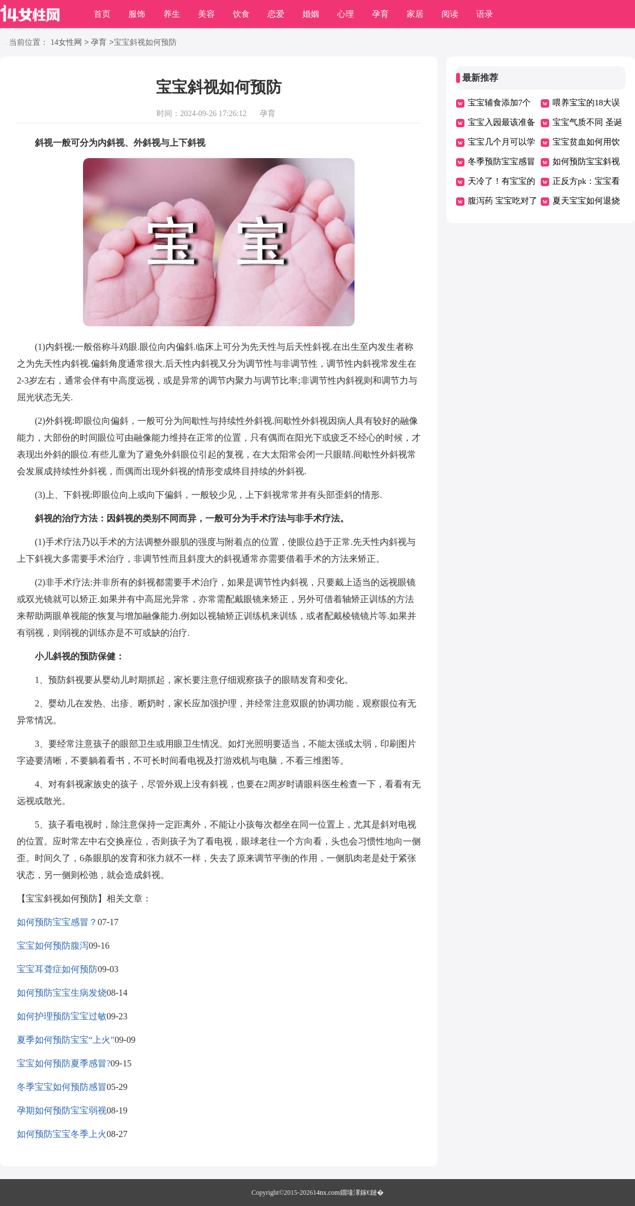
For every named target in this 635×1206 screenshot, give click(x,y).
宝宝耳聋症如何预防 (57, 969)
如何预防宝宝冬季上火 (62, 1134)
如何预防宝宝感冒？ (57, 922)
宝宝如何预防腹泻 (53, 945)
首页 (102, 14)
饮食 (241, 14)
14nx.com (326, 1192)
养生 (171, 14)
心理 (345, 14)
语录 (484, 14)
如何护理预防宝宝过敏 (62, 1016)
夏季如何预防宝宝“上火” (65, 1040)
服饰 (136, 14)
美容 (206, 14)
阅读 (449, 14)
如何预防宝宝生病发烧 (62, 992)
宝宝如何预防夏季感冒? (64, 1063)
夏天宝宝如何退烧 (586, 200)
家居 (415, 14)
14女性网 (66, 43)
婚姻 (310, 14)
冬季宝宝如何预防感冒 (62, 1087)
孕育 (380, 14)
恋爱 (276, 14)
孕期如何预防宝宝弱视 (62, 1110)
